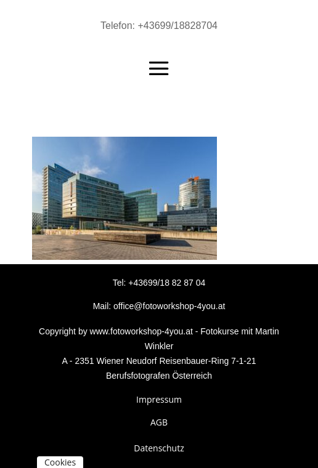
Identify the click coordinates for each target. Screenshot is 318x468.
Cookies (60, 462)
